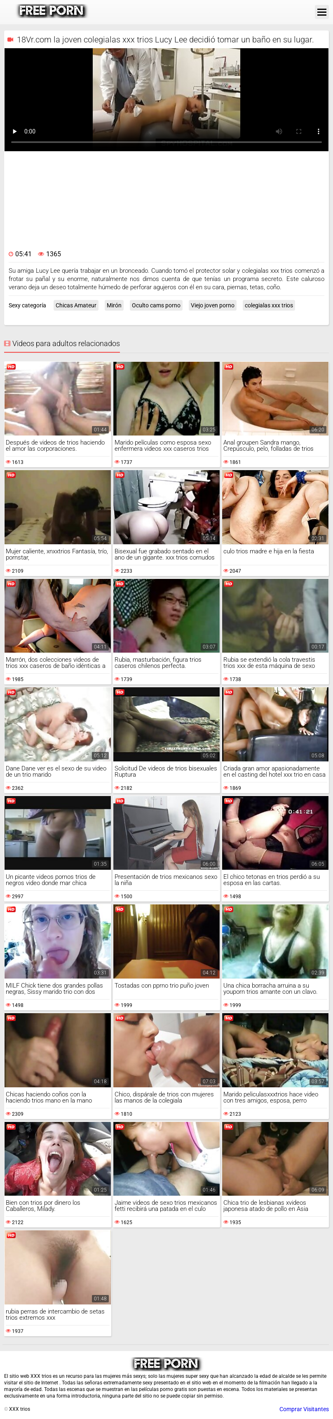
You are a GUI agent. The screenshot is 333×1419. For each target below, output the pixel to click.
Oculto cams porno (156, 305)
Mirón (114, 305)
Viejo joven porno (213, 305)
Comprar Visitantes (304, 1409)
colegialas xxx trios (269, 305)
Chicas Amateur (76, 305)
